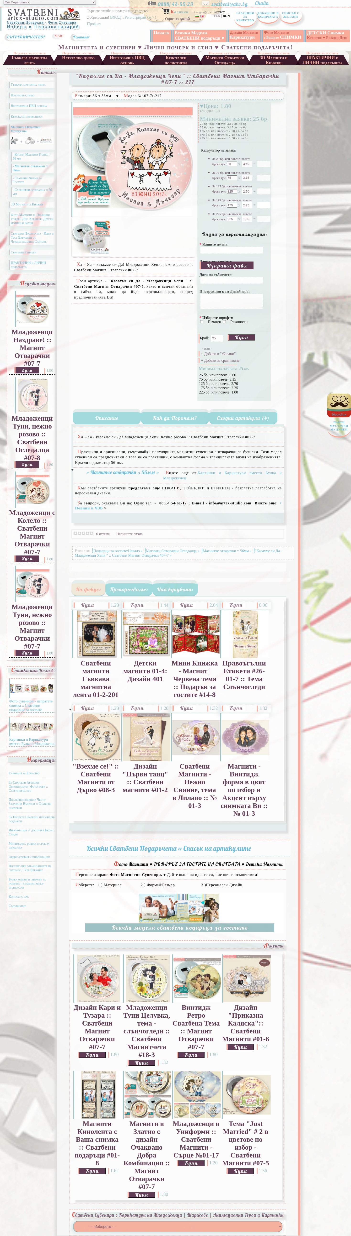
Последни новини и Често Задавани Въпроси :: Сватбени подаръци (30, 804)
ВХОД (115, 17)
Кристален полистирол (176, 60)
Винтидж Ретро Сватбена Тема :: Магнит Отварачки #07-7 (196, 1027)
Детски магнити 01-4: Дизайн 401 (145, 671)
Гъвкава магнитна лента (29, 60)
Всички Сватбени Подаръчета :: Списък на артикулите (168, 848)
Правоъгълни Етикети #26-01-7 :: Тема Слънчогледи (244, 675)
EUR (217, 16)
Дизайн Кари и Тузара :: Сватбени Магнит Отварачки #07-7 (97, 1027)
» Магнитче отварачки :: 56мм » (122, 472)
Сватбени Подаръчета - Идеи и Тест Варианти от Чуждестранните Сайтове (32, 237)
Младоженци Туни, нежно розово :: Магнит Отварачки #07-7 (32, 626)
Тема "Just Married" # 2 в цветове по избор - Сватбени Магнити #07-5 (245, 1143)
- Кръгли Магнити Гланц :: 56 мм (31, 156)
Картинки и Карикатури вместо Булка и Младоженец (32, 739)
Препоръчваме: (129, 589)
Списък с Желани (290, 14)
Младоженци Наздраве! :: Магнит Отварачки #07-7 (32, 347)
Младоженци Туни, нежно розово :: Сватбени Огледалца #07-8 (32, 437)
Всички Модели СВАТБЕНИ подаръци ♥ (199, 35)
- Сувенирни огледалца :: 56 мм (32, 192)
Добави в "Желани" (220, 354)
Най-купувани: (175, 589)
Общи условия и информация (29, 857)
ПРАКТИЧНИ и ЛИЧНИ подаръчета (322, 60)
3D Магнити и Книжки (273, 60)
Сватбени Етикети (23, 252)
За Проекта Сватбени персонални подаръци (32, 819)
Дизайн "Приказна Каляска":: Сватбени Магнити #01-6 (245, 1023)
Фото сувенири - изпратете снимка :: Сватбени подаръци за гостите (31, 703)
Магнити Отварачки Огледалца (224, 60)
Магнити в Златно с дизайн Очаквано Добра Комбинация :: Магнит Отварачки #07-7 (147, 1155)
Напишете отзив (129, 534)
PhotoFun (339, 425)
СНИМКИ (282, 35)
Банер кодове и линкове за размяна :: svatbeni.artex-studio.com (27, 883)
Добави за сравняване (221, 360)
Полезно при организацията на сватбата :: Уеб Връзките (30, 868)
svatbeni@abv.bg (233, 3)
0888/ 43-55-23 (179, 3)
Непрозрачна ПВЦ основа (127, 60)
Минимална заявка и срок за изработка (29, 845)
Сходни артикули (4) (243, 418)
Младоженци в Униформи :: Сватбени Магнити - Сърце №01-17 (196, 1139)
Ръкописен (239, 322)
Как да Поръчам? (175, 418)
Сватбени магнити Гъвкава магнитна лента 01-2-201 (96, 678)
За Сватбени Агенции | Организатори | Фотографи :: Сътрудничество (28, 786)
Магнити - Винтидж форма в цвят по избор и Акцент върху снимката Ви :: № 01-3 (244, 789)
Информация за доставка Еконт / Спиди (32, 832)
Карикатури (244, 35)
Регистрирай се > (140, 17)
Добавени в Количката (268, 14)
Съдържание (17, 906)
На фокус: (88, 589)
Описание (107, 418)
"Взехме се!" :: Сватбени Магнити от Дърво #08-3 (95, 778)
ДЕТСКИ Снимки (327, 35)
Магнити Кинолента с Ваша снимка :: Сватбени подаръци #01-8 (97, 1143)
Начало (161, 32)
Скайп (264, 3)
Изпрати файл (227, 265)
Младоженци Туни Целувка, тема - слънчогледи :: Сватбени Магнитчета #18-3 (146, 1031)
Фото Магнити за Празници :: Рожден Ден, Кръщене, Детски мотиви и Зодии (32, 219)
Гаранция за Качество (245, 16)
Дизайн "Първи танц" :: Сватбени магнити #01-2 (145, 778)
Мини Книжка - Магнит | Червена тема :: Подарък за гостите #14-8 (195, 678)
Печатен (215, 322)
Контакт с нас (19, 896)
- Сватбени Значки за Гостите (27, 180)
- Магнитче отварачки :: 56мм (30, 168)
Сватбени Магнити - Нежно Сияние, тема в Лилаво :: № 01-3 (194, 785)
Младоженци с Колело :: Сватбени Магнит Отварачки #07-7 (32, 532)
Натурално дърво (78, 57)
